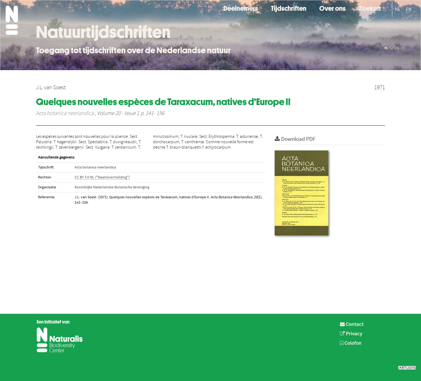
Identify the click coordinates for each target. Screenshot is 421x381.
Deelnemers (240, 8)
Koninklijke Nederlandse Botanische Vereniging (112, 187)
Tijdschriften (288, 8)
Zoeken (369, 8)
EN (409, 9)
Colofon (351, 343)
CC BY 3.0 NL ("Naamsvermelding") (102, 177)
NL (398, 9)
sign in (394, 48)
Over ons (332, 8)
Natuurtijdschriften (103, 31)
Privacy (351, 334)
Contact (352, 324)
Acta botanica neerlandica (65, 113)
